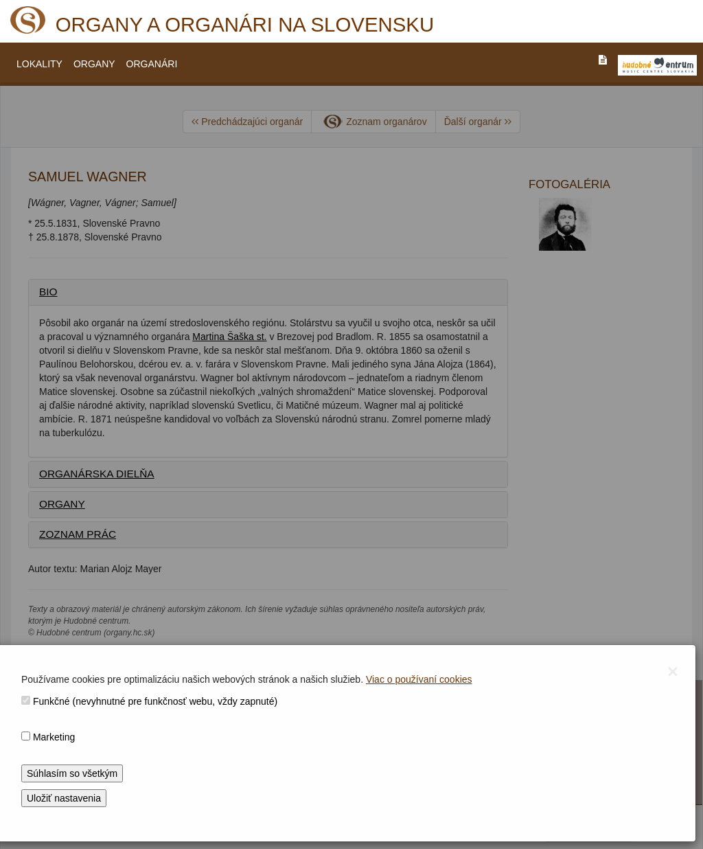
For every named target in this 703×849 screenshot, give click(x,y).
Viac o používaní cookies (419, 679)
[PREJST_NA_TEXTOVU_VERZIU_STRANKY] (602, 59)
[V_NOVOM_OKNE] (657, 65)
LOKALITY (39, 63)
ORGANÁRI (152, 63)
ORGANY (94, 63)
